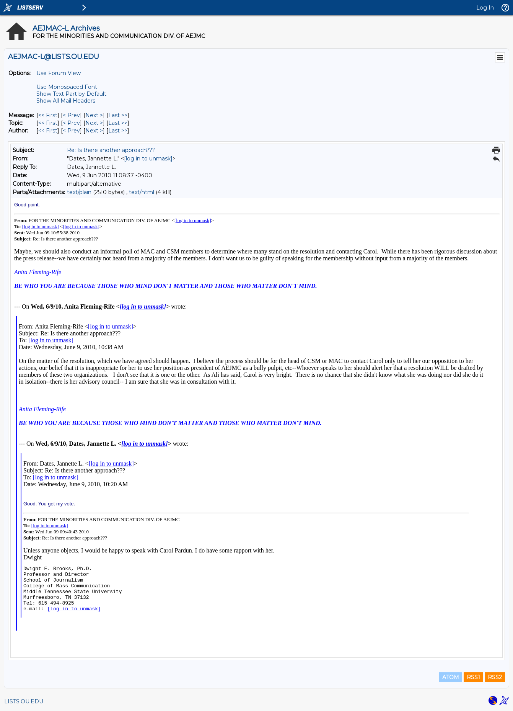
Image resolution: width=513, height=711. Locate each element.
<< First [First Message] (47, 115)
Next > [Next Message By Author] (94, 130)
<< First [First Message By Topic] (47, 122)
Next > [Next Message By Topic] (94, 122)
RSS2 (495, 677)
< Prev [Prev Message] (71, 115)
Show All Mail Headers (65, 100)
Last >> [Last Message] (117, 115)
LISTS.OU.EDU (23, 701)
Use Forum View (58, 73)
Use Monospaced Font (66, 86)
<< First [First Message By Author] (47, 130)
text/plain (79, 192)
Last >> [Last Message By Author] (117, 130)
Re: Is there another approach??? (111, 150)
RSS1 (473, 677)
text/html (141, 192)
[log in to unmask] (148, 158)
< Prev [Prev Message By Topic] (71, 122)
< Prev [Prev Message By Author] (71, 130)
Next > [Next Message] (94, 115)
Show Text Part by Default (71, 93)
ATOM (450, 677)
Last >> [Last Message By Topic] (117, 122)
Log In (485, 7)
